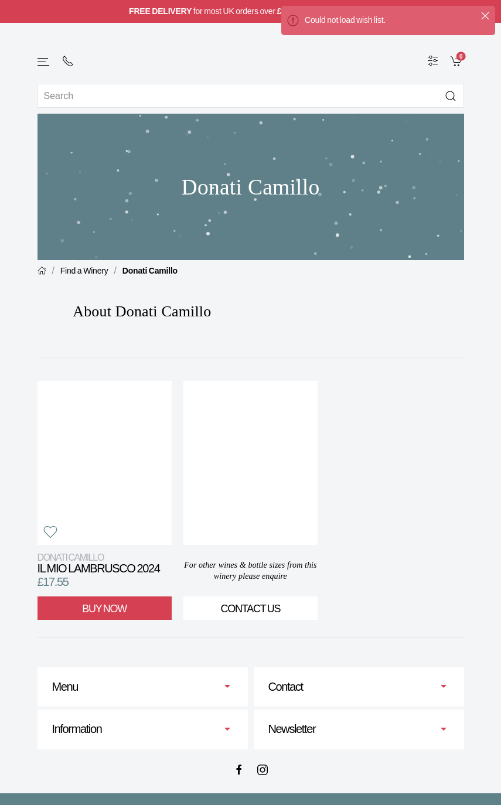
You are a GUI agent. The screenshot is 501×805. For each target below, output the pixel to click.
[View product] (105, 463)
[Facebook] (239, 770)
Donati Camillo (150, 270)
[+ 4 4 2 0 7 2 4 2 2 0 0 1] (68, 61)
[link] (457, 60)
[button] (44, 62)
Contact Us (250, 609)
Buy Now (104, 609)
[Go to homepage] (251, 54)
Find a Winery (84, 270)
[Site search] (251, 96)
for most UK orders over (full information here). (250, 11)
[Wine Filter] (433, 60)
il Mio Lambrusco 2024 (99, 563)
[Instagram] (262, 770)
